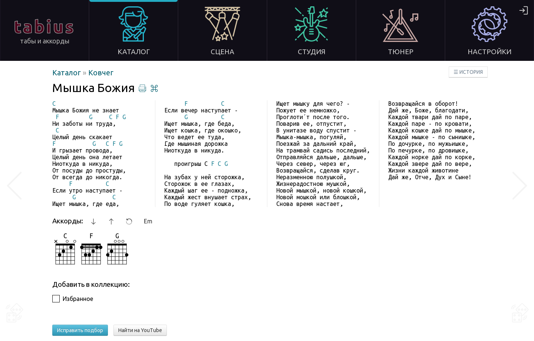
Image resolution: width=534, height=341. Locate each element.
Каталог (67, 72)
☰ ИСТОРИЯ (468, 72)
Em (148, 221)
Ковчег (100, 72)
